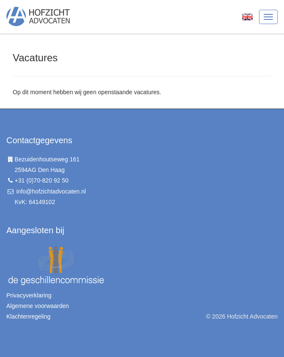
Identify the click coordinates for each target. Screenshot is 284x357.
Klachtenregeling (28, 316)
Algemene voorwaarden (37, 305)
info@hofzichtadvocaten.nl (50, 191)
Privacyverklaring (29, 295)
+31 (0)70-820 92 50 (42, 180)
